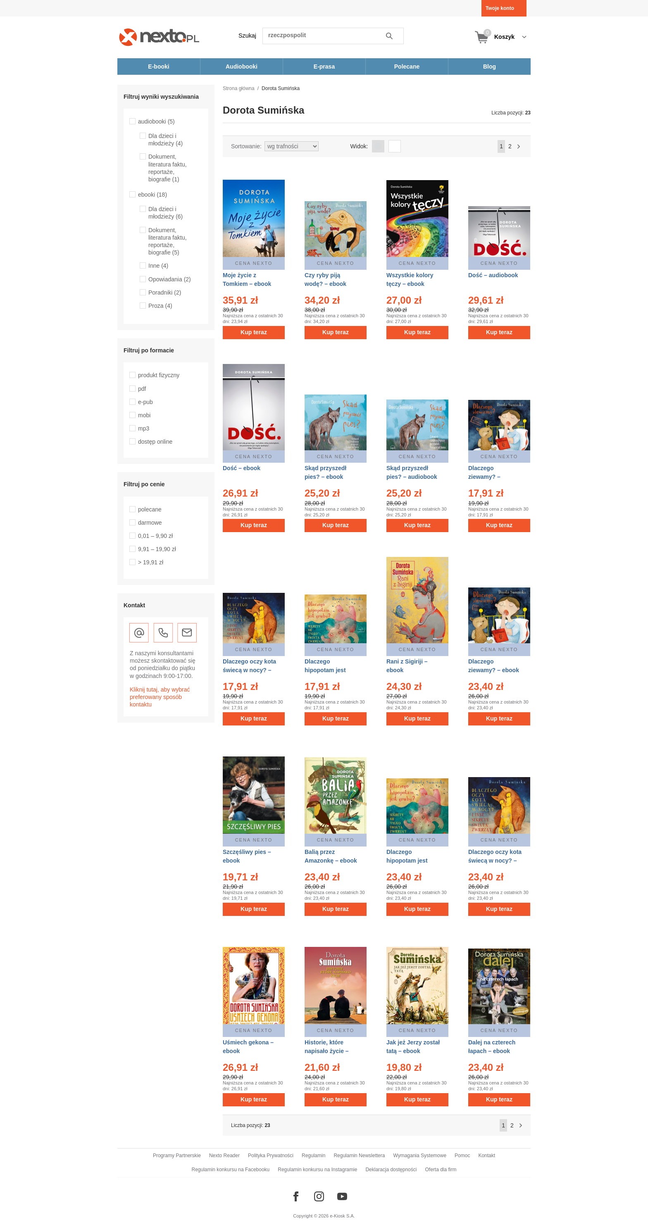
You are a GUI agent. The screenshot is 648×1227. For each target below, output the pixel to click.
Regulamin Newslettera (359, 1155)
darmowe (150, 522)
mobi (144, 415)
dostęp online (155, 441)
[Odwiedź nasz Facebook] (296, 1196)
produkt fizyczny (158, 375)
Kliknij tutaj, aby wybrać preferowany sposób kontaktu (160, 697)
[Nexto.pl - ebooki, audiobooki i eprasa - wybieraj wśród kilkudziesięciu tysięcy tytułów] (159, 37)
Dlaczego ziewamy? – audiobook (484, 477)
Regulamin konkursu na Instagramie (317, 1169)
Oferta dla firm (440, 1169)
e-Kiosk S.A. (342, 1215)
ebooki (152, 194)
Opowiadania (169, 279)
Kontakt (486, 1155)
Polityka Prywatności (270, 1155)
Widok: (359, 146)
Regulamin (313, 1155)
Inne (158, 265)
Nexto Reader (224, 1155)
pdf (142, 388)
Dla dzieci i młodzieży (165, 140)
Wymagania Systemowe (419, 1155)
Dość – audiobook (493, 275)
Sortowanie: (246, 146)
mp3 (143, 428)
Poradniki (164, 292)
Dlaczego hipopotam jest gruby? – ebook (407, 861)
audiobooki (156, 121)
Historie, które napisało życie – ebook (327, 1051)
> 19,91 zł (150, 562)
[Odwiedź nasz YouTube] (342, 1196)
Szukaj (247, 35)
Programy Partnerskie (177, 1155)
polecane (150, 509)
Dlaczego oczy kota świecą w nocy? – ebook (495, 861)
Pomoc (462, 1155)
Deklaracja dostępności (391, 1169)
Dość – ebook (241, 468)
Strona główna (239, 88)
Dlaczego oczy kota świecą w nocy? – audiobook (249, 670)
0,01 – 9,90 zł (155, 536)
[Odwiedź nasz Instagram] (319, 1196)
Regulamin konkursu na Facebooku (231, 1169)
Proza (160, 305)
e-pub (145, 402)
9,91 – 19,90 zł (157, 549)
